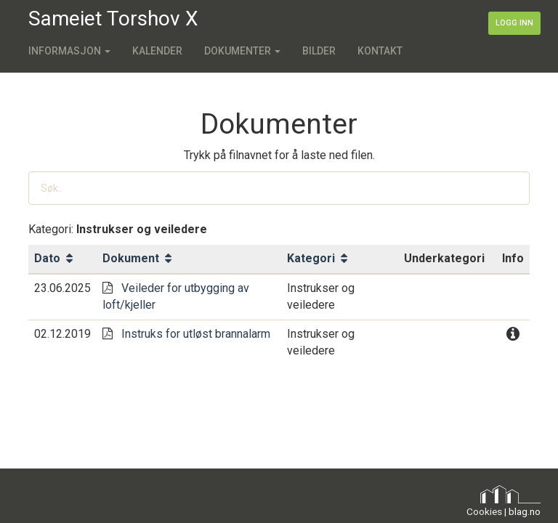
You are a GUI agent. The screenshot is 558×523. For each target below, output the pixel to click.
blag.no (525, 511)
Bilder (319, 51)
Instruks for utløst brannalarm (195, 334)
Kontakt (380, 51)
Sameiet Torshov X (113, 19)
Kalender (157, 51)
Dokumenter (242, 51)
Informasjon (69, 51)
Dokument (136, 258)
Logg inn (514, 23)
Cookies (484, 511)
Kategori (317, 258)
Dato (53, 258)
